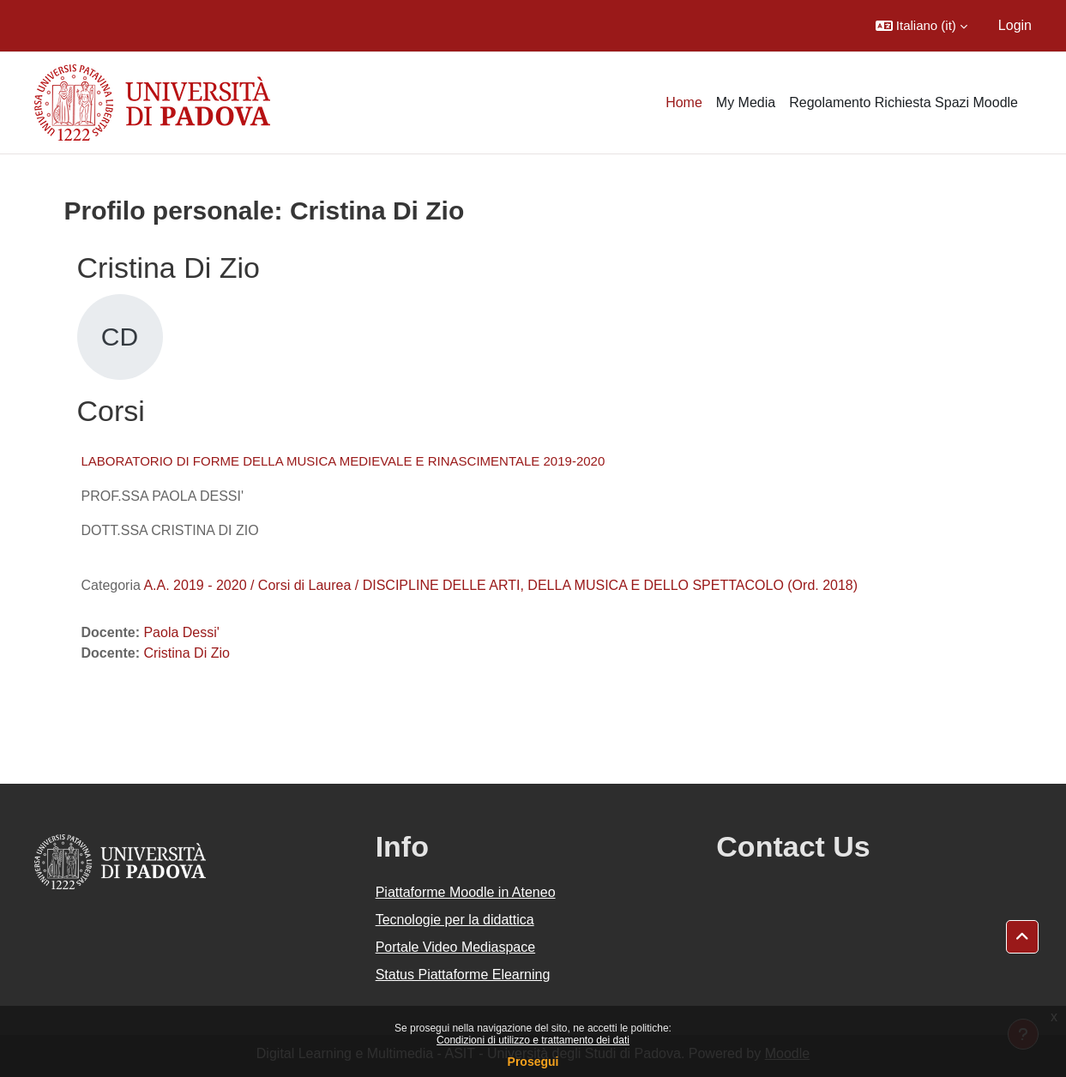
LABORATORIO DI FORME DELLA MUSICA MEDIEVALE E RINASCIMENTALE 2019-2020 (343, 461)
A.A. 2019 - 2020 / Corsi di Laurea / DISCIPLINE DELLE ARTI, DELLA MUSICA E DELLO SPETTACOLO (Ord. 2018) (500, 585)
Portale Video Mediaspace (456, 947)
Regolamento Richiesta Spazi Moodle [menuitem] (903, 102)
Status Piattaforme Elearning (463, 974)
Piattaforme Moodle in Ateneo (466, 892)
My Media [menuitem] (745, 102)
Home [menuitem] (683, 102)
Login (1015, 25)
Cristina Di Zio (186, 653)
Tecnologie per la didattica (455, 919)
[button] (921, 25)
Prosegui (533, 1061)
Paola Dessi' (181, 632)
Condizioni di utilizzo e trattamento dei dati (533, 1040)
